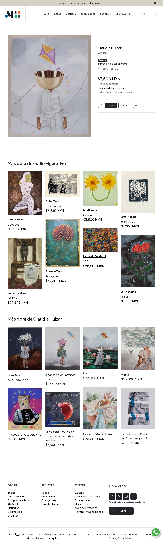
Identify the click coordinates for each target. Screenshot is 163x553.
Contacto (125, 105)
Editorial (80, 492)
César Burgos (15, 219)
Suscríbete (121, 511)
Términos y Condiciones (89, 511)
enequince (54, 538)
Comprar (111, 105)
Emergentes (48, 500)
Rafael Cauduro (17, 293)
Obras (57, 14)
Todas (11, 492)
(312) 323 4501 (25, 534)
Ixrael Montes (128, 216)
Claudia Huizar (110, 48)
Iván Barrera (90, 210)
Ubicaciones (82, 504)
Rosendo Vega (53, 271)
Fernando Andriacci (94, 256)
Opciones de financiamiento (112, 87)
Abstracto (14, 504)
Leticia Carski (128, 291)
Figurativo (13, 508)
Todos (45, 492)
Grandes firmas (50, 504)
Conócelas (95, 2)
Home (46, 14)
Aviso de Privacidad (86, 508)
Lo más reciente (17, 496)
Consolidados (49, 496)
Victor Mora (52, 200)
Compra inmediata (18, 500)
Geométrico (15, 511)
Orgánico (13, 515)
